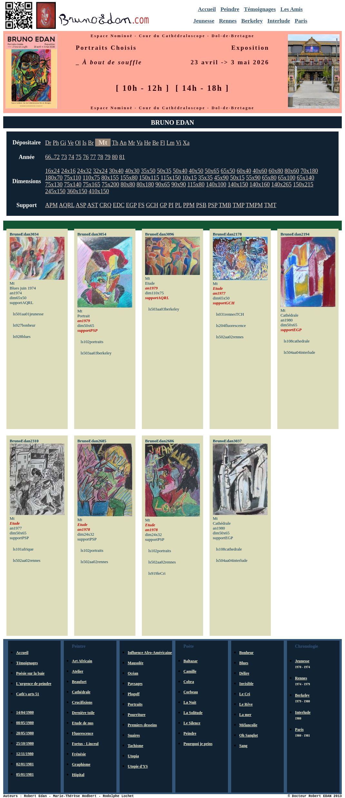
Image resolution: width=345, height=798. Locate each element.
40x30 (132, 171)
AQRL (66, 205)
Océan (133, 673)
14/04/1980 (25, 712)
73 (64, 157)
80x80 (128, 184)
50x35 (164, 171)
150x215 (303, 184)
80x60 (292, 171)
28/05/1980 (25, 733)
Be (155, 143)
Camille (189, 671)
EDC (118, 205)
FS (141, 205)
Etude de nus (83, 723)
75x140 (73, 184)
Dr (48, 143)
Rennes (228, 20)
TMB (225, 205)
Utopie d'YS (138, 766)
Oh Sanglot (248, 735)
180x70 (54, 177)
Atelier (77, 671)
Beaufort (79, 681)
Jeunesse (203, 20)
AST (92, 205)
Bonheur (246, 652)
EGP (131, 205)
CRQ (105, 205)
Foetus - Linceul (85, 743)
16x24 (52, 171)
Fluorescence (82, 733)
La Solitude (192, 712)
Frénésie (79, 754)
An (123, 143)
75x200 (110, 184)
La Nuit (189, 702)
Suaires (134, 735)
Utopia (133, 756)
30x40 (116, 171)
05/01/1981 (25, 774)
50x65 (212, 171)
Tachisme (135, 745)
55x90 (253, 177)
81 (122, 157)
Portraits (135, 704)
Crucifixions (82, 702)
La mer (245, 714)
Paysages (135, 683)
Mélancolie (248, 725)
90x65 (162, 184)
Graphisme (81, 764)
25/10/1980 (25, 743)
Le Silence (191, 723)
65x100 (286, 177)
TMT (270, 205)
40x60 (260, 171)
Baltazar (190, 661)
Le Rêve (246, 704)
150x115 (149, 177)
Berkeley (251, 20)
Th (115, 143)
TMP (238, 205)
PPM (189, 205)
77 (93, 157)
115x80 (195, 184)
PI (170, 205)
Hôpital (78, 774)
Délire (244, 673)
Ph (56, 143)
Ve (70, 143)
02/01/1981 (25, 764)
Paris (301, 20)
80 (115, 157)
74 (71, 157)
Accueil (207, 9)
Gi (63, 143)
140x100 (216, 184)
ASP (80, 205)
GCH (152, 205)
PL (178, 205)
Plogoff (134, 694)
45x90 (221, 177)
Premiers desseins (142, 725)
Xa (186, 143)
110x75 (91, 177)
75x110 (72, 177)
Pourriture (136, 714)
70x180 (309, 171)
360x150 (77, 191)
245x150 (55, 191)
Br (91, 143)
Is (84, 143)
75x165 (91, 184)
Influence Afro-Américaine (150, 652)
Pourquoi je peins (197, 743)
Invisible (246, 683)
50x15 (237, 177)
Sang (243, 745)
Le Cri (244, 694)
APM (51, 205)
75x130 (54, 184)
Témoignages (260, 9)
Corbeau (190, 692)
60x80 (276, 171)
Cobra (188, 681)
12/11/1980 (25, 753)
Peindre (230, 9)
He (147, 143)
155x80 (129, 177)
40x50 (196, 171)
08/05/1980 (25, 722)
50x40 (180, 171)
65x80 (269, 177)
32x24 (100, 171)
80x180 (145, 184)
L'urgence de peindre (33, 683)
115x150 (171, 177)
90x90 (179, 184)
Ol (78, 143)
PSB (201, 205)
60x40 (244, 171)
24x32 (84, 171)
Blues (243, 663)
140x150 (238, 184)
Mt (102, 142)
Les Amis (292, 9)
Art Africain (82, 661)
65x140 (305, 177)
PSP (212, 205)
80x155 (110, 177)
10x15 (189, 177)
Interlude (278, 20)
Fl (162, 143)
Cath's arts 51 (27, 694)
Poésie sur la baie (30, 673)
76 (86, 157)
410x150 (99, 191)
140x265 (281, 184)
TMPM (254, 205)
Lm (170, 143)
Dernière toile (83, 712)
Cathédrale (81, 692)
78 (100, 157)
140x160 (260, 184)
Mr (131, 143)
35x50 (148, 171)
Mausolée (135, 663)
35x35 (205, 177)
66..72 (52, 157)
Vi (178, 143)
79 (108, 157)
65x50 (228, 171)
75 (79, 157)
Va (139, 143)
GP (163, 205)
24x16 (68, 171)
